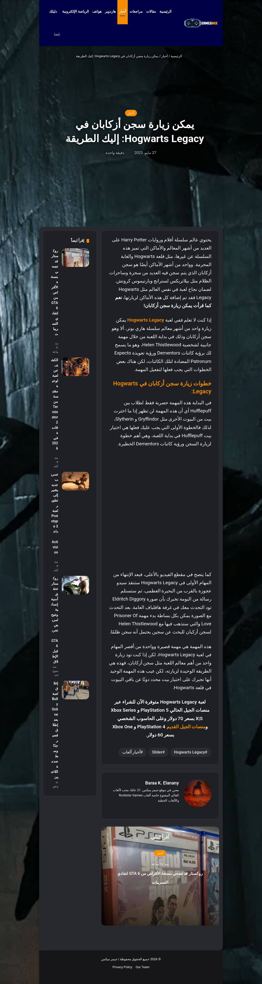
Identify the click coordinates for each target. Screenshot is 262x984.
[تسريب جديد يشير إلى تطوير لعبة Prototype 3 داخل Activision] (75, 481)
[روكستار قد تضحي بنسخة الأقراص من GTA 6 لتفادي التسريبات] (75, 257)
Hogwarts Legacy (145, 320)
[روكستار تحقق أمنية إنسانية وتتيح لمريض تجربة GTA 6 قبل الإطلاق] (75, 585)
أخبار (122, 11)
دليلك (53, 11)
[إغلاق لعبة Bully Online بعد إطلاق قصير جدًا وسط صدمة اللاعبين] (75, 690)
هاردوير (110, 11)
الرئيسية (168, 11)
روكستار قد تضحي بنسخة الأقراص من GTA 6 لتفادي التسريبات (160, 881)
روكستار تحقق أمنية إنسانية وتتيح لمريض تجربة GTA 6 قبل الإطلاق (54, 619)
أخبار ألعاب (131, 752)
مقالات (151, 11)
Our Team (143, 967)
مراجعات (136, 11)
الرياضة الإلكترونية (75, 11)
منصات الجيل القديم (185, 727)
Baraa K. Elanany (162, 782)
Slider (157, 752)
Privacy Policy (122, 967)
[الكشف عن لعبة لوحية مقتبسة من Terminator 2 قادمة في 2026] (75, 366)
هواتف (96, 11)
